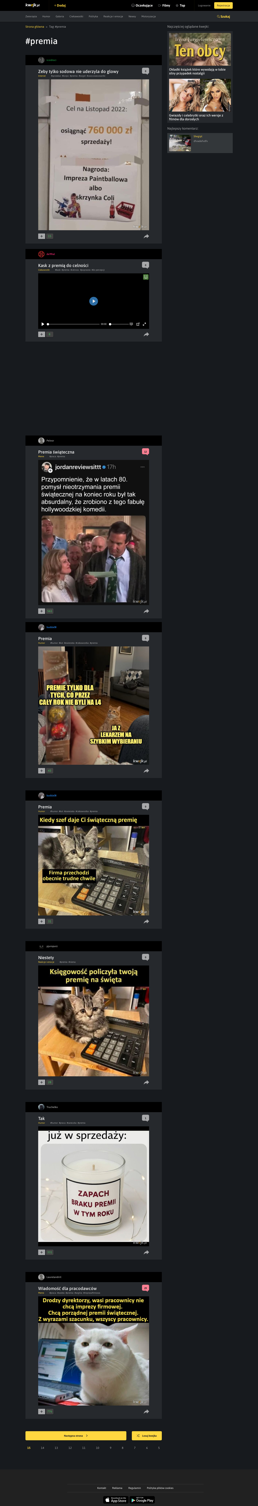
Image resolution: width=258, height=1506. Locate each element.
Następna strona (76, 1436)
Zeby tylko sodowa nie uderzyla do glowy (78, 71)
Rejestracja (223, 5)
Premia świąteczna (56, 452)
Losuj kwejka (147, 1436)
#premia (74, 76)
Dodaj (61, 5)
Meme (41, 456)
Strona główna (34, 26)
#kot (61, 643)
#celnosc (75, 270)
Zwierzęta (31, 16)
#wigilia (78, 1293)
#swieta (61, 1293)
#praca (52, 456)
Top (182, 5)
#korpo (65, 76)
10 (97, 1447)
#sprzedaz (56, 76)
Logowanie (204, 5)
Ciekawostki (76, 16)
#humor (54, 643)
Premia (45, 638)
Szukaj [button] (225, 16)
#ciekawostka (82, 643)
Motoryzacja (148, 16)
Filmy (166, 5)
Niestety (46, 957)
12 (70, 1447)
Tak (41, 1118)
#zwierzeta (69, 643)
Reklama (117, 1488)
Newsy (132, 16)
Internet (42, 76)
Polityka (93, 16)
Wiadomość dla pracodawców (67, 1288)
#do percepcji (98, 270)
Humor (46, 16)
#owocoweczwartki (96, 76)
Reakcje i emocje (113, 16)
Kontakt (101, 1488)
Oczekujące (144, 5)
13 (56, 1447)
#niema (72, 962)
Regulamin (134, 1488)
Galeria (60, 16)
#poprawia (85, 270)
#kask (58, 270)
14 (42, 1447)
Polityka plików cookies (160, 1488)
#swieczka (72, 1123)
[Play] (43, 324)
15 (29, 1447)
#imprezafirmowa (91, 1293)
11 (83, 1447)
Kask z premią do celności (63, 265)
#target (82, 76)
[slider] (73, 324)
